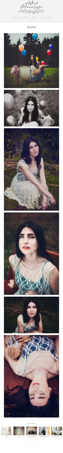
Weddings (26, 17)
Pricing (48, 17)
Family (34, 17)
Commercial (16, 17)
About (41, 17)
